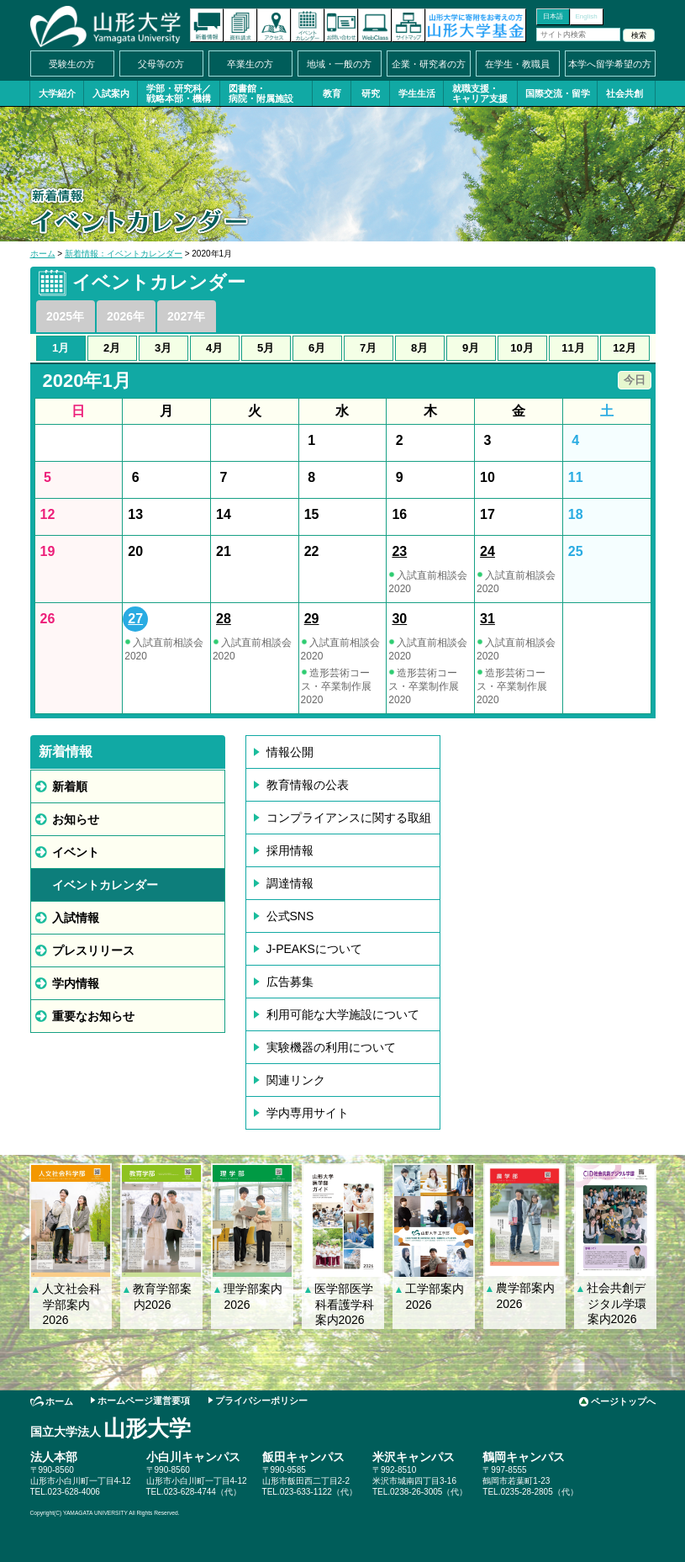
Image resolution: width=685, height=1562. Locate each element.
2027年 (186, 316)
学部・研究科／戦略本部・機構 (178, 93)
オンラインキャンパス (375, 25)
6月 (316, 348)
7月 (368, 348)
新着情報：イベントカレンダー (123, 253)
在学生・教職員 (517, 64)
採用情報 (290, 850)
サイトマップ (408, 25)
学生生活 (416, 93)
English (586, 16)
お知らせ (75, 819)
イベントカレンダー (307, 25)
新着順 (69, 786)
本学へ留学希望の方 (609, 64)
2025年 (65, 316)
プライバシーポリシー (261, 1400)
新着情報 (207, 25)
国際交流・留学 (557, 93)
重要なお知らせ (93, 1016)
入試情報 (75, 917)
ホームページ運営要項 (143, 1400)
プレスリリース (93, 950)
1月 (60, 348)
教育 (332, 93)
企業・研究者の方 (429, 64)
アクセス (274, 25)
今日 (634, 379)
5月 (265, 348)
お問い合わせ (341, 25)
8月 (419, 348)
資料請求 (240, 25)
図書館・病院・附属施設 (261, 93)
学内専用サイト (307, 1113)
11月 (572, 348)
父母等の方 (161, 64)
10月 (521, 348)
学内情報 (75, 983)
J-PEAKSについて (314, 949)
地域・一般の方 (339, 64)
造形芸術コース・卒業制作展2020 (336, 686)
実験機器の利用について (331, 1047)
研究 (370, 93)
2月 (111, 348)
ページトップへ (623, 1401)
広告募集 (290, 981)
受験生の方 (72, 64)
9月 (470, 348)
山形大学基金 (475, 25)
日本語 (553, 16)
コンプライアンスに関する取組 (348, 817)
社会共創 (624, 93)
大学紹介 (57, 93)
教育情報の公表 (307, 785)
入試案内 (110, 93)
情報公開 (290, 752)
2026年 (126, 316)
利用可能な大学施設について (342, 1014)
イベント (75, 852)
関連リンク (295, 1080)
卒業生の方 (250, 64)
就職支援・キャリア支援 (480, 93)
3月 (163, 348)
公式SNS (290, 916)
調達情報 (290, 883)
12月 (624, 348)
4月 (214, 348)
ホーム (42, 253)
